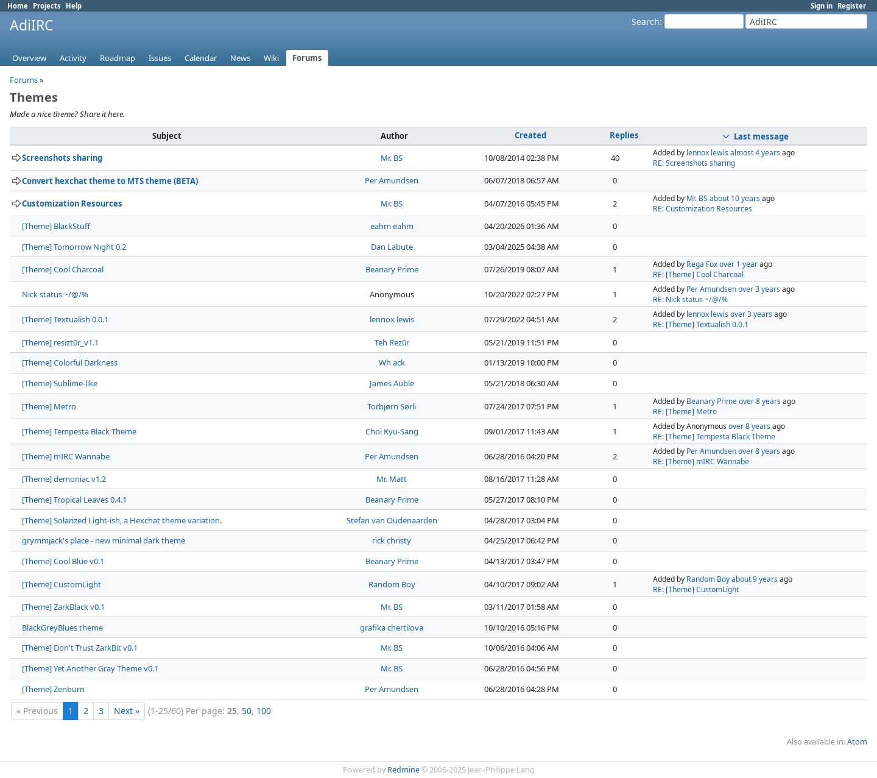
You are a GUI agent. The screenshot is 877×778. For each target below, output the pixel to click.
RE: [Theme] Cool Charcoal (698, 274)
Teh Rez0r (392, 342)
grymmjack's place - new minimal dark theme (103, 540)
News (240, 57)
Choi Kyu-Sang (391, 431)
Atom (857, 742)
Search (646, 21)
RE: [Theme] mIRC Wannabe (701, 461)
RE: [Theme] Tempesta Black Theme (714, 436)
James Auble (392, 383)
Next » (126, 710)
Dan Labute (392, 246)
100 (263, 710)
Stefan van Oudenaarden (392, 520)
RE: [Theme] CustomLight (696, 589)
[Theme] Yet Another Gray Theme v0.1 (90, 668)
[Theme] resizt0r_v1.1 (60, 342)
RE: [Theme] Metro (685, 411)
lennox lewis (707, 152)
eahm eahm (392, 226)
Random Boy (391, 584)
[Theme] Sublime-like (59, 383)
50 (247, 710)
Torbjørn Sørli (391, 406)
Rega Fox (701, 264)
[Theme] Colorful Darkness (70, 362)
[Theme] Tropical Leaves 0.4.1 (74, 499)
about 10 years (735, 198)
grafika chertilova (391, 627)
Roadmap (117, 57)
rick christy (391, 540)
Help (74, 5)
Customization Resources (72, 203)
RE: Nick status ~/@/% (690, 299)
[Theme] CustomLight (61, 584)
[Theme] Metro (49, 406)
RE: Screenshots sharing (694, 163)
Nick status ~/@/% (55, 294)
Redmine (403, 770)
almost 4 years (755, 152)
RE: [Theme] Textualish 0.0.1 (700, 324)
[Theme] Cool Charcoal (63, 269)
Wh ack (392, 362)
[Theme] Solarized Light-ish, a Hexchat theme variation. (122, 520)
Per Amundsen (391, 180)
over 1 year (738, 264)
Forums (307, 57)
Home (17, 5)
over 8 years (760, 401)
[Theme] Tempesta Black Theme (79, 431)
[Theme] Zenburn (53, 689)
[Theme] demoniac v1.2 (64, 478)
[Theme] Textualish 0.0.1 (65, 319)
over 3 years (759, 289)
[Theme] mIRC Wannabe (66, 456)
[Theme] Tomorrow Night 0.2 (74, 246)
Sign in (822, 5)
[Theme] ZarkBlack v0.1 (63, 606)
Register (851, 5)
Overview (29, 57)
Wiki (271, 57)
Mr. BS (392, 157)
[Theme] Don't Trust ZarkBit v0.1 (80, 647)
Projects (47, 5)
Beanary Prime (391, 269)
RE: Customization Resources (702, 208)
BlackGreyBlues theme (62, 627)
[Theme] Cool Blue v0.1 (63, 561)
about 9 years (754, 579)
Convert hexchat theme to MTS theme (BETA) (110, 180)
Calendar (201, 57)
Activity (73, 57)
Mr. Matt (391, 478)
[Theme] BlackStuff (56, 226)
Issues (160, 57)
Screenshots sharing (62, 157)
